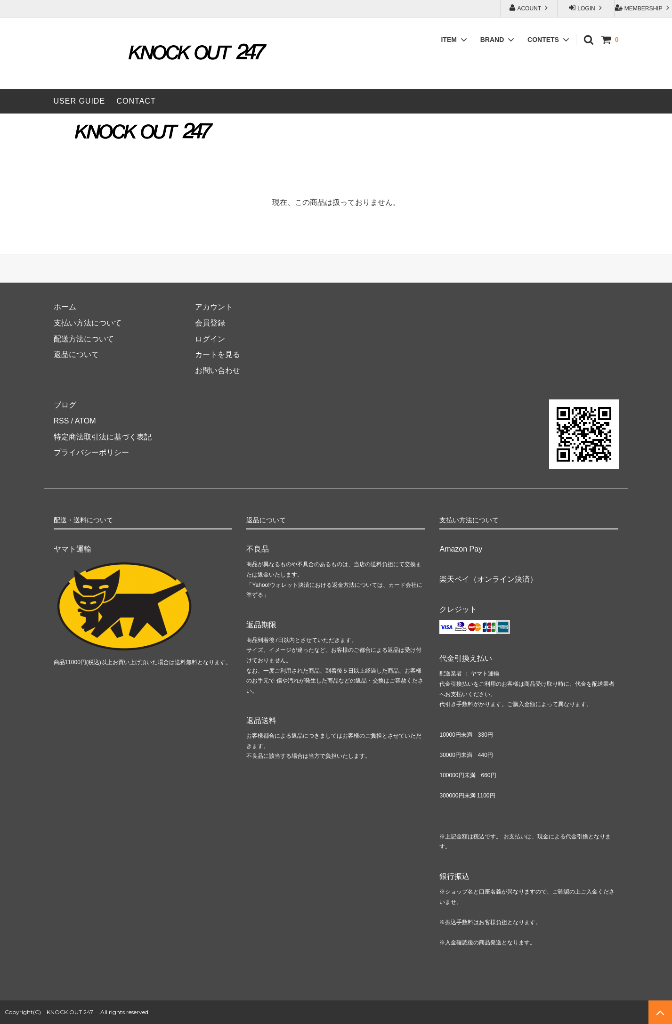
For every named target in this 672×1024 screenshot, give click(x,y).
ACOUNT (529, 8)
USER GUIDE (79, 101)
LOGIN (586, 8)
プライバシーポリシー (91, 452)
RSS (61, 421)
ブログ (65, 405)
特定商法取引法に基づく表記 (103, 437)
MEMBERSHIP (643, 8)
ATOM (85, 421)
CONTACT (136, 101)
